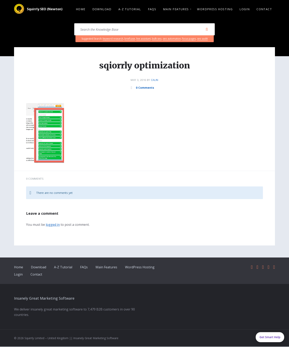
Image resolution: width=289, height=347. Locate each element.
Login (18, 275)
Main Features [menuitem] (176, 9)
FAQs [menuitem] (152, 9)
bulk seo (157, 39)
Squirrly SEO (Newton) (44, 9)
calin (154, 80)
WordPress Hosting (140, 267)
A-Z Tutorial (63, 267)
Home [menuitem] (80, 9)
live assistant (143, 39)
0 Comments (145, 88)
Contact (36, 275)
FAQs (84, 267)
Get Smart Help (269, 337)
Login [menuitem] (244, 9)
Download (38, 267)
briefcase (129, 39)
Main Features (106, 267)
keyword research (113, 39)
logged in (53, 225)
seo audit (202, 39)
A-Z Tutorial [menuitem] (129, 9)
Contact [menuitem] (264, 9)
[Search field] (144, 30)
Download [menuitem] (102, 9)
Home (18, 267)
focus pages (189, 39)
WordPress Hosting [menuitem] (215, 9)
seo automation (172, 39)
